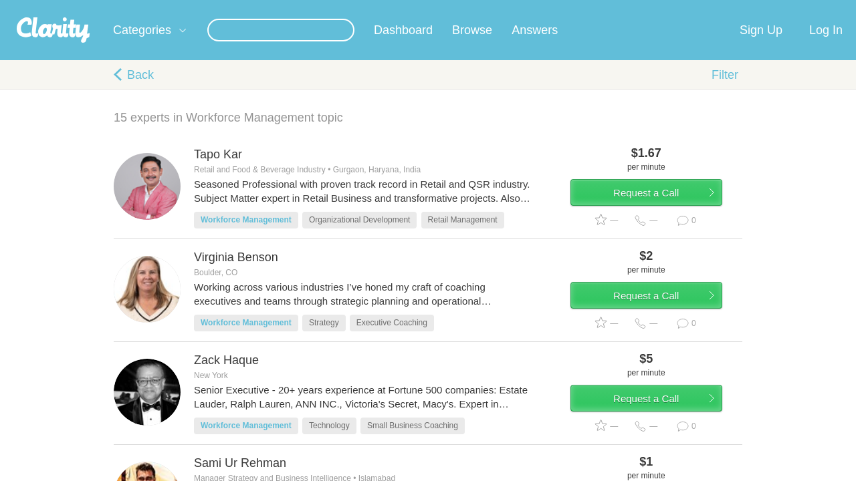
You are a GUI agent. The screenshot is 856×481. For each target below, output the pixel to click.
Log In (826, 46)
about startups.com (782, 8)
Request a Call (663, 216)
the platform (93, 7)
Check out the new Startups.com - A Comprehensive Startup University (588, 8)
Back (140, 91)
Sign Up (761, 46)
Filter (725, 91)
